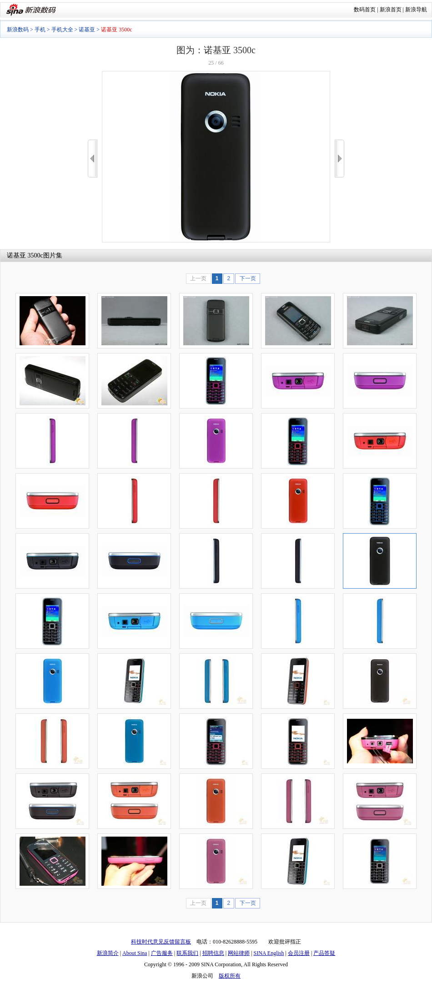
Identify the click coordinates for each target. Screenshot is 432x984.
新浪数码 (18, 29)
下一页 (248, 278)
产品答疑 (324, 953)
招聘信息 (213, 953)
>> (339, 158)
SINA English (268, 953)
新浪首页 (391, 9)
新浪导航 (416, 9)
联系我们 (187, 953)
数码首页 (365, 9)
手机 (40, 29)
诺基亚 (87, 29)
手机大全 (62, 29)
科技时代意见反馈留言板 (161, 942)
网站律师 (239, 953)
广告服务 (162, 953)
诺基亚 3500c (25, 255)
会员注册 (299, 953)
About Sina (134, 953)
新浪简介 (108, 953)
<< (92, 158)
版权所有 (230, 976)
